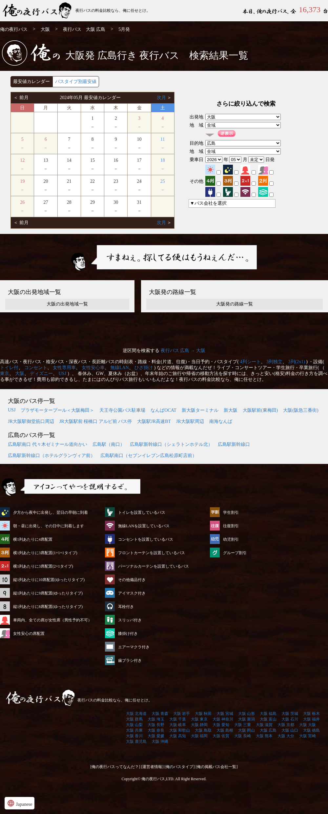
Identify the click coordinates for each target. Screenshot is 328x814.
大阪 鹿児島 (136, 741)
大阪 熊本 (264, 736)
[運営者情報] (152, 766)
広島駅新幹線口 (234, 444)
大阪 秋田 (203, 713)
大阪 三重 (242, 724)
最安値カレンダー (31, 81)
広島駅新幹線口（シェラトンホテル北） (171, 444)
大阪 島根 (224, 730)
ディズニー (41, 373)
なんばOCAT (163, 410)
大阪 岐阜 (177, 724)
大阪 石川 (289, 719)
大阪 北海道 (136, 713)
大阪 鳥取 (203, 730)
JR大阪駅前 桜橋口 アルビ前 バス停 (95, 421)
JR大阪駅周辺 (190, 421)
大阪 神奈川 (223, 719)
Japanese (19, 803)
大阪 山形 (246, 713)
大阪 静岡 (199, 724)
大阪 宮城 (224, 713)
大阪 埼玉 (156, 719)
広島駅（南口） (108, 444)
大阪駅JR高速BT (154, 421)
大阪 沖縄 (160, 741)
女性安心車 (93, 367)
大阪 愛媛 (156, 736)
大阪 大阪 (307, 724)
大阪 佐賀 (221, 736)
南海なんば (220, 421)
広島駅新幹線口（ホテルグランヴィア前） (51, 455)
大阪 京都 (285, 724)
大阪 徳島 (311, 730)
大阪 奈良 (156, 730)
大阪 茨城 (289, 713)
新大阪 (230, 410)
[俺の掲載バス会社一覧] (217, 766)
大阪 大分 (285, 736)
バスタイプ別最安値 (75, 81)
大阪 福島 (268, 713)
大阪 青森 (160, 713)
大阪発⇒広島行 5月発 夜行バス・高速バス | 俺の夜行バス (37, 10)
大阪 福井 (311, 719)
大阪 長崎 (242, 736)
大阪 (45, 29)
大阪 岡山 (246, 730)
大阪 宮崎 (307, 736)
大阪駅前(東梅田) (260, 410)
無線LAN (119, 367)
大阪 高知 (177, 736)
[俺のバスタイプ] (180, 766)
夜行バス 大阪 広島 (84, 29)
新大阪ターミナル (200, 410)
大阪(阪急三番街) (300, 410)
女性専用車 (64, 367)
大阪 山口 (289, 730)
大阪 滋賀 (264, 724)
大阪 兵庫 (134, 730)
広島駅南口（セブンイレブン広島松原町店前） (148, 455)
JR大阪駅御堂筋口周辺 (31, 421)
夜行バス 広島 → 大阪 (183, 350)
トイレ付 (9, 367)
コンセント (35, 367)
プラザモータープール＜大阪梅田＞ (57, 410)
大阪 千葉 (177, 719)
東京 (4, 373)
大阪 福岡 (199, 736)
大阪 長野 (156, 724)
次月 (162, 97)
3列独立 (274, 361)
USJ (62, 373)
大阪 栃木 (311, 713)
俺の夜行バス (14, 29)
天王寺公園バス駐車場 (122, 410)
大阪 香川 (134, 736)
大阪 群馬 (134, 719)
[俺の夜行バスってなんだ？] (115, 766)
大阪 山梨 (134, 724)
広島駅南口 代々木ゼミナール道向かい (47, 444)
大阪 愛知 (221, 724)
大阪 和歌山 (179, 730)
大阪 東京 (199, 719)
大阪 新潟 (246, 719)
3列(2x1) (296, 361)
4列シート (250, 361)
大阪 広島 (268, 730)
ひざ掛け (143, 367)
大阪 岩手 (181, 713)
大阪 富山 (268, 719)
